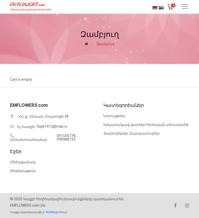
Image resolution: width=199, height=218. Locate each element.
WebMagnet (53, 212)
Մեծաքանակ (22, 162)
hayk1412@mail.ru (52, 126)
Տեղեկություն (23, 171)
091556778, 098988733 (66, 137)
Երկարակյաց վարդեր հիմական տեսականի (146, 124)
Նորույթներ (114, 116)
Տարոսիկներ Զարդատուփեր (131, 133)
